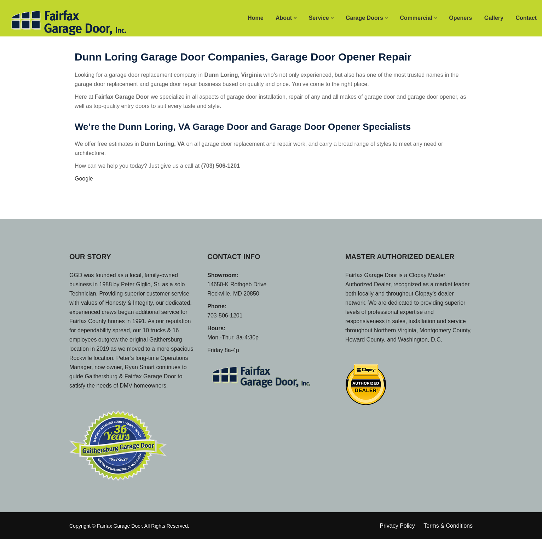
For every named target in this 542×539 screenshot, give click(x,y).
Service (319, 18)
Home (255, 18)
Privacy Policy (397, 526)
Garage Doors (364, 18)
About (284, 18)
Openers (460, 18)
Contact (526, 18)
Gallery (493, 18)
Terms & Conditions (448, 526)
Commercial (416, 18)
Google (84, 179)
